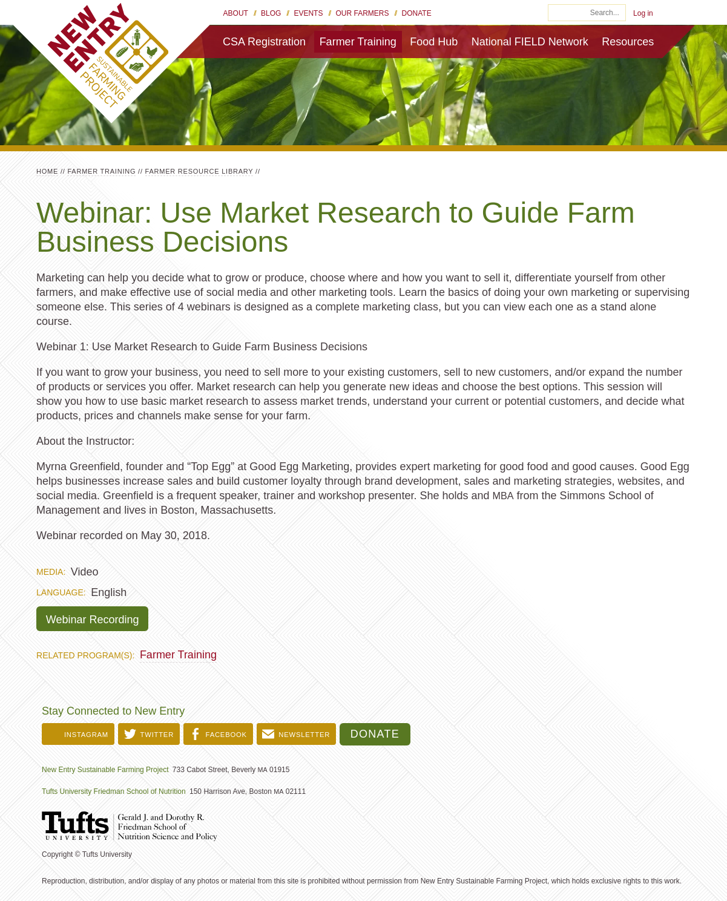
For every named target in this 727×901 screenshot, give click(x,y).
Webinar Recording (92, 620)
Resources (628, 42)
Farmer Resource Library (199, 171)
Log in (643, 13)
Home (47, 171)
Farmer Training (358, 42)
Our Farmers (362, 13)
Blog (271, 13)
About (235, 13)
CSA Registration (264, 42)
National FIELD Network (530, 42)
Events (308, 13)
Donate (417, 13)
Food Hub (434, 42)
